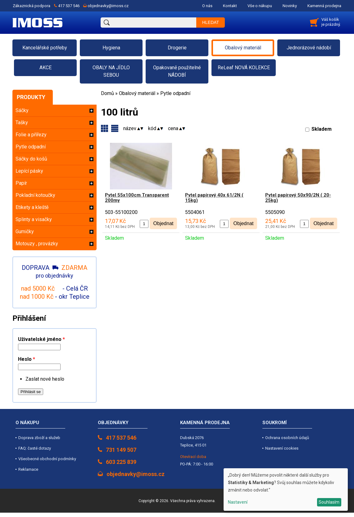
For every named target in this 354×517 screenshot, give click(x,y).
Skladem (321, 129)
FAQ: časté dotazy (34, 448)
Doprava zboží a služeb (39, 437)
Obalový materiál (137, 93)
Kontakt (230, 5)
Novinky (290, 5)
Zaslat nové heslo (44, 379)
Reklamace (28, 469)
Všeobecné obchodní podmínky (47, 458)
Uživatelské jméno (41, 339)
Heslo (26, 359)
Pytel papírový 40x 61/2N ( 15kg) (214, 197)
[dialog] (286, 489)
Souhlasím (329, 502)
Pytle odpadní (175, 93)
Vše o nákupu (259, 5)
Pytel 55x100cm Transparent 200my (137, 197)
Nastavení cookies (281, 448)
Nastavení (237, 502)
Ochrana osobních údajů (287, 437)
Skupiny (114, 128)
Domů (107, 93)
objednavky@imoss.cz (108, 5)
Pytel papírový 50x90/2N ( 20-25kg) (298, 197)
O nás (207, 5)
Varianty (104, 128)
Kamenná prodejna (324, 5)
